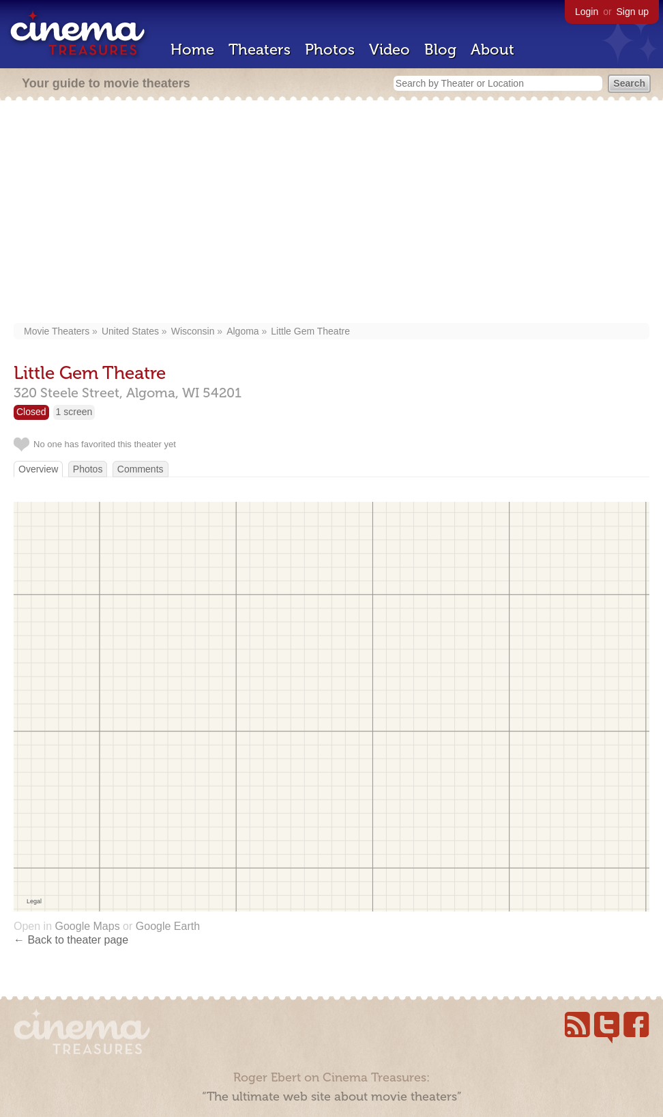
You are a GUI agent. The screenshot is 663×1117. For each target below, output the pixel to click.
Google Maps (87, 926)
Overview (38, 469)
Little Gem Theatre (310, 331)
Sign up (633, 11)
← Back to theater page (71, 940)
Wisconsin (193, 331)
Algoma (242, 331)
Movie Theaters (56, 331)
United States (130, 331)
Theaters (260, 49)
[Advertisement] (332, 213)
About (492, 49)
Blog (440, 49)
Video (389, 49)
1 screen (74, 411)
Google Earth (168, 926)
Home (192, 49)
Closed (31, 411)
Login (586, 11)
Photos (330, 49)
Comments (140, 469)
